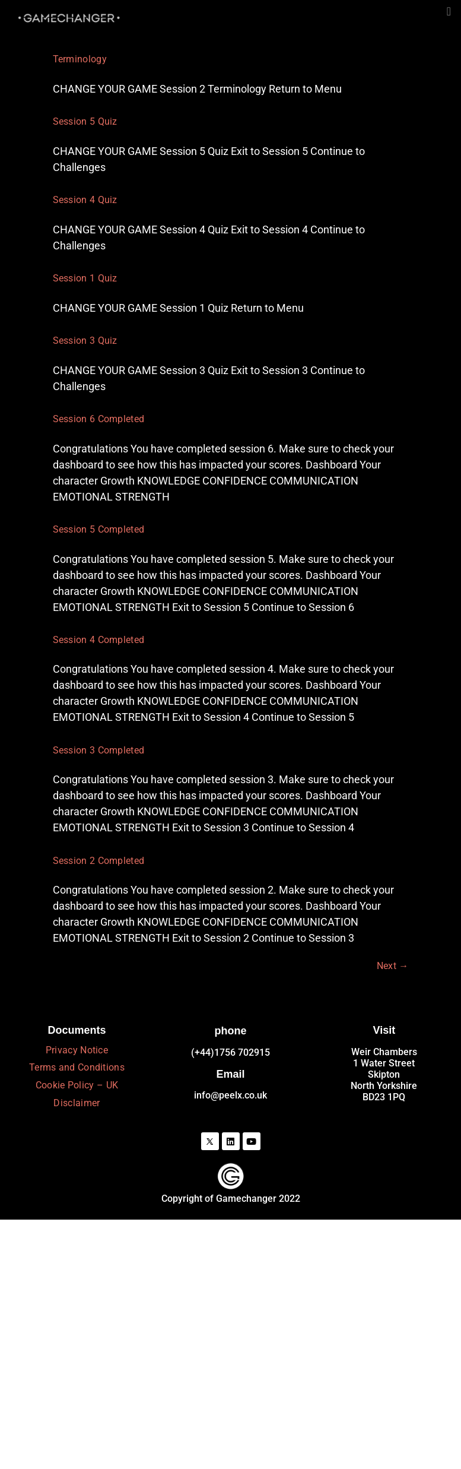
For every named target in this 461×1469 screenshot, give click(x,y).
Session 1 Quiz (85, 278)
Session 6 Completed (99, 419)
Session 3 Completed (99, 750)
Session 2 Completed (99, 860)
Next (393, 965)
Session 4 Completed (99, 639)
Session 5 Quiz (85, 121)
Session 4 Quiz (85, 199)
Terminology (80, 59)
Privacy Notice (77, 1050)
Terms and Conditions (77, 1067)
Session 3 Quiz (85, 340)
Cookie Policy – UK (77, 1085)
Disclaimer (76, 1103)
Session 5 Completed (99, 529)
